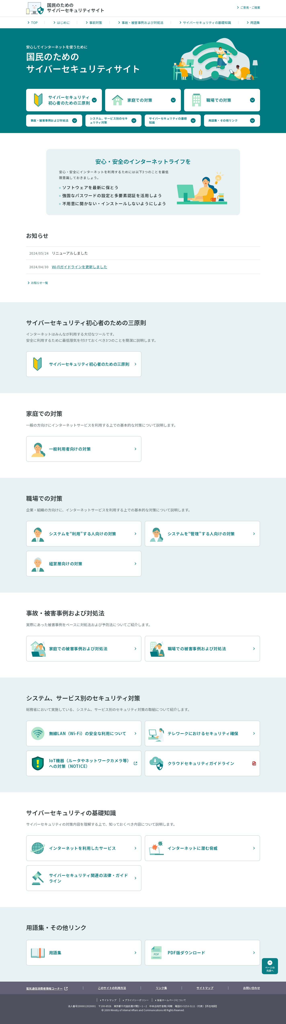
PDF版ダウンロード (176, 953)
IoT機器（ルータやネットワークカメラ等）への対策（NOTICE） (79, 763)
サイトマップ (205, 988)
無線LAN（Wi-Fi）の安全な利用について (78, 733)
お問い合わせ (251, 988)
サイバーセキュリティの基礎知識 (207, 22)
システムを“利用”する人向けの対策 (73, 534)
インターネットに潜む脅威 (183, 848)
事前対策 (95, 22)
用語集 (255, 22)
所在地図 (211, 1006)
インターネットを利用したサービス (73, 848)
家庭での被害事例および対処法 (69, 649)
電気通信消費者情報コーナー (47, 987)
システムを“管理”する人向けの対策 (191, 534)
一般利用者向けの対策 (60, 449)
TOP (34, 22)
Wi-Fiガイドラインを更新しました (79, 266)
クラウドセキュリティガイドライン (191, 763)
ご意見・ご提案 (250, 7)
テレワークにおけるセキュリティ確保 (193, 733)
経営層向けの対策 (56, 564)
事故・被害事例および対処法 (142, 22)
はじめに (63, 22)
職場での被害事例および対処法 (187, 649)
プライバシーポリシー (137, 1000)
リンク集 (161, 988)
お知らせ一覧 (39, 283)
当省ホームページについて (171, 1000)
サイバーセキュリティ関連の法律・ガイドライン (79, 878)
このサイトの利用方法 (112, 988)
